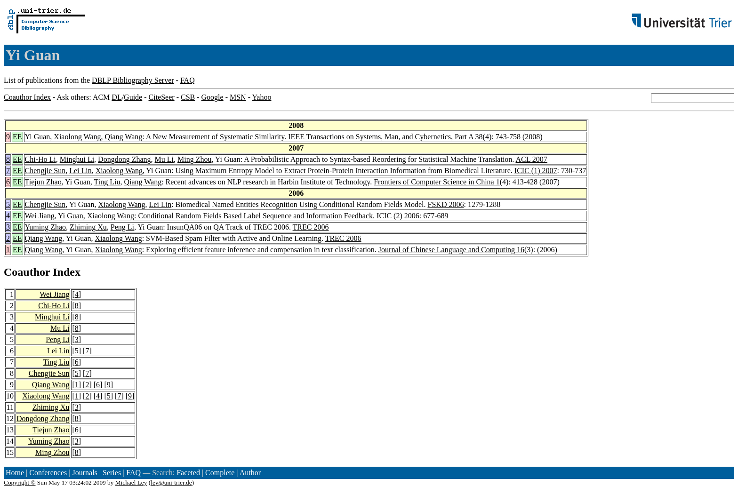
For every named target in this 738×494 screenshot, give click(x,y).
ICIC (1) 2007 (535, 171)
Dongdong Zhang (124, 159)
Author (250, 473)
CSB (188, 97)
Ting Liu (107, 182)
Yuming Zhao (45, 227)
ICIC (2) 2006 (398, 216)
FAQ (187, 80)
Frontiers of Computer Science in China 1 (437, 182)
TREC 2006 (311, 227)
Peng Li (122, 227)
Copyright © (20, 482)
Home (15, 473)
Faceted (188, 473)
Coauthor (27, 272)
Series (112, 473)
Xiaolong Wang (77, 137)
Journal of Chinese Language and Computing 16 (451, 250)
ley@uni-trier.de (171, 482)
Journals (84, 473)
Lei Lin (80, 171)
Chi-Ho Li (40, 159)
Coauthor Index (27, 97)
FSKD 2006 (446, 204)
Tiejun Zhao (43, 182)
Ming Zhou (194, 159)
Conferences (48, 473)
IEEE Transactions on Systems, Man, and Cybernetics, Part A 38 (385, 137)
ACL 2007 (531, 159)
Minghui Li (77, 159)
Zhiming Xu (88, 227)
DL (116, 97)
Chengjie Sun (45, 171)
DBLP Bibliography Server (133, 80)
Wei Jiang (40, 216)
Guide (133, 97)
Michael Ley (131, 482)
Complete (219, 473)
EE (17, 137)
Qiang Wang (124, 137)
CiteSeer (162, 97)
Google (212, 97)
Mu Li (164, 159)
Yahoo (261, 97)
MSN (238, 97)
